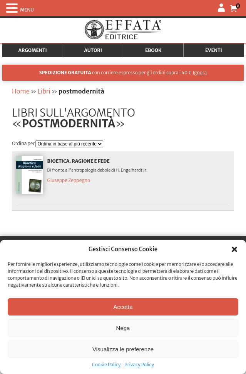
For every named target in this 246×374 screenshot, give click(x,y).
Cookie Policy (106, 364)
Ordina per (24, 143)
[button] (234, 249)
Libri (44, 91)
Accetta (122, 307)
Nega (123, 328)
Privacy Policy (139, 364)
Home (21, 91)
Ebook (153, 50)
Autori (93, 50)
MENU (27, 10)
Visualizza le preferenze (123, 349)
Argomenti (32, 50)
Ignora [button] (199, 72)
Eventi (213, 50)
